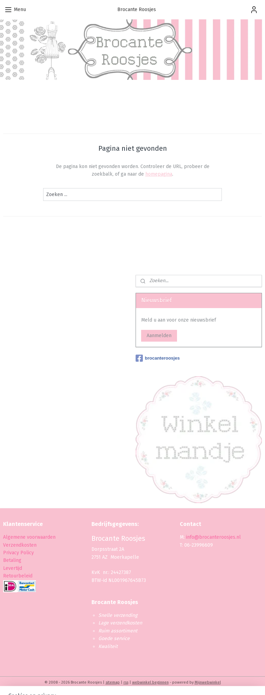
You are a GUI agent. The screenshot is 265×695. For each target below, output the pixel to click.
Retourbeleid (17, 576)
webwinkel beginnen (150, 682)
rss (126, 682)
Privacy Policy (19, 553)
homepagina (158, 174)
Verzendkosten (20, 545)
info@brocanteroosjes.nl (213, 537)
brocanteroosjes (158, 358)
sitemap (113, 682)
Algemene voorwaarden (29, 537)
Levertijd (12, 568)
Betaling (12, 560)
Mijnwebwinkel (208, 682)
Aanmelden (159, 336)
